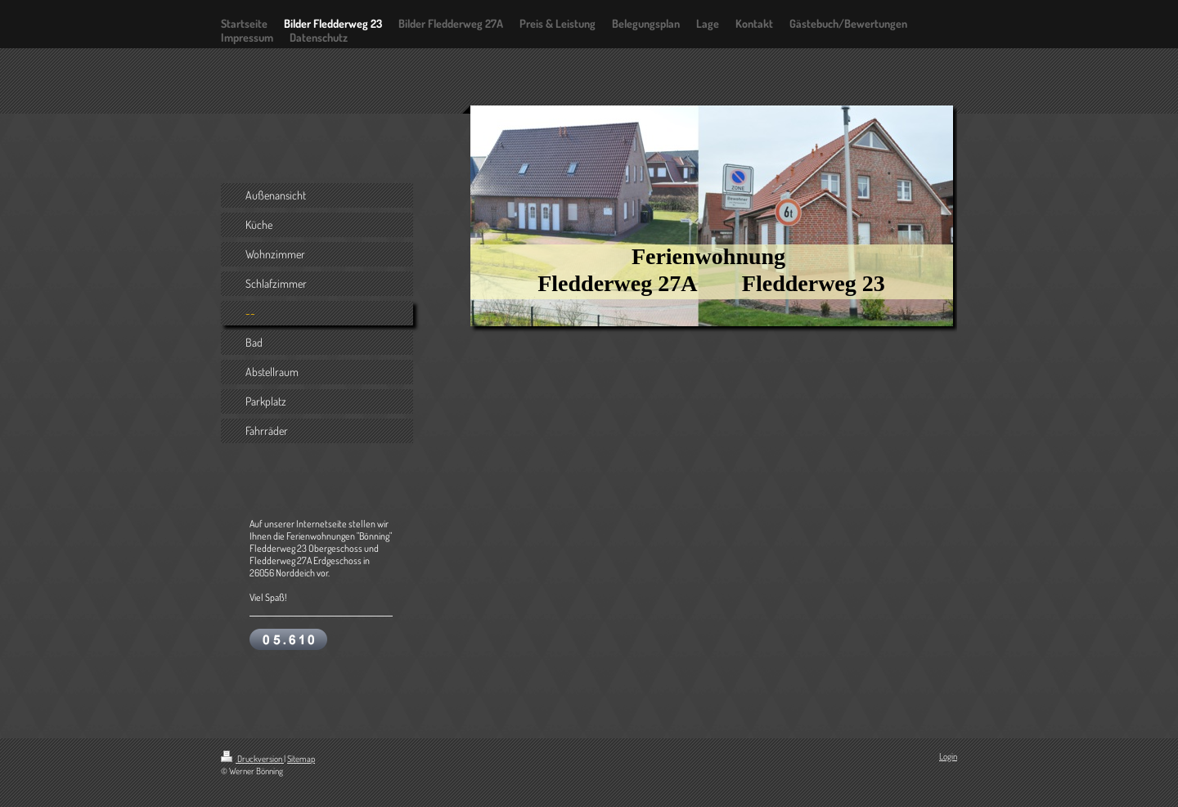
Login (948, 756)
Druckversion (252, 758)
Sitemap (301, 758)
